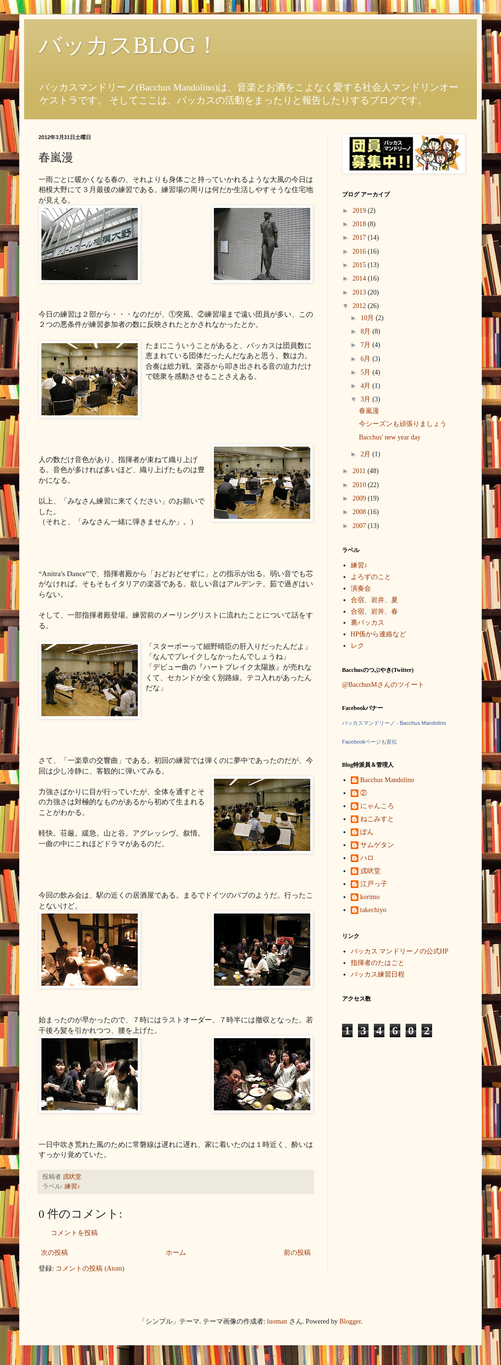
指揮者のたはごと (378, 962)
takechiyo (373, 910)
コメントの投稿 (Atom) (89, 1268)
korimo (370, 897)
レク (357, 645)
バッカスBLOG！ (129, 45)
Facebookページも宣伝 (369, 742)
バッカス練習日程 (378, 974)
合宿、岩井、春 (374, 611)
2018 (360, 224)
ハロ (367, 858)
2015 (360, 265)
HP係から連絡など (379, 634)
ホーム (176, 1252)
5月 (366, 372)
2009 (360, 498)
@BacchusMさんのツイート (383, 684)
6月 (366, 358)
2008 (360, 511)
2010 (360, 485)
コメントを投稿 (74, 1232)
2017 (360, 237)
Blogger (350, 1321)
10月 (368, 318)
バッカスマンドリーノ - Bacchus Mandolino (394, 723)
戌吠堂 (370, 871)
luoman (277, 1321)
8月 (366, 331)
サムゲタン (377, 845)
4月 (366, 385)
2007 (360, 525)
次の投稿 (54, 1252)
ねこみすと (377, 819)
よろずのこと (371, 576)
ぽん (367, 832)
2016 (360, 251)
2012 (360, 305)
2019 (360, 210)
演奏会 (361, 588)
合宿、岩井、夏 (374, 600)
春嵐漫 (369, 410)
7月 (366, 344)
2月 (366, 454)
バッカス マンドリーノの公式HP (399, 951)
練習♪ (72, 1186)
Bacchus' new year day (390, 437)
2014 (360, 278)
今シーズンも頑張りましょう (403, 423)
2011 (360, 471)
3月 (366, 399)
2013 (360, 292)
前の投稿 (297, 1252)
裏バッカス (367, 622)
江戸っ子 (373, 884)
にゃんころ (377, 806)
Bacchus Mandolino (387, 780)
